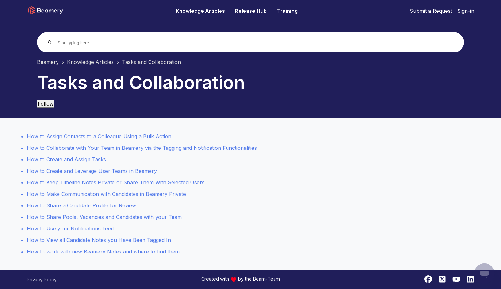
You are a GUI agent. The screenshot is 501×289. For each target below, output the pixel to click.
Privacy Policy (42, 279)
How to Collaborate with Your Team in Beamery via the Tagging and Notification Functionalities (142, 148)
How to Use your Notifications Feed (70, 228)
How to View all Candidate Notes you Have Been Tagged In (99, 240)
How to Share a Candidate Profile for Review (81, 205)
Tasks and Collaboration (151, 62)
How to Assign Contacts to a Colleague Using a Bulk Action (99, 136)
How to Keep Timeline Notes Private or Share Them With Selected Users (115, 182)
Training (287, 11)
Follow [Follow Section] (46, 103)
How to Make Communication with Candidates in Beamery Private (106, 194)
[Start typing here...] (82, 42)
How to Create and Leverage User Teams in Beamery (92, 171)
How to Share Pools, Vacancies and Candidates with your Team (104, 217)
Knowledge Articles (200, 11)
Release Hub (251, 11)
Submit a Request (431, 11)
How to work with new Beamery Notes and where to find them (103, 251)
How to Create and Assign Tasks (66, 159)
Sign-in (465, 11)
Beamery (48, 62)
